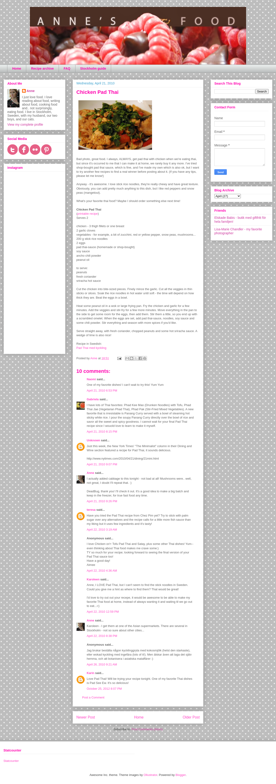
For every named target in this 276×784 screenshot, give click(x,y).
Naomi (91, 379)
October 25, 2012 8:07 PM (104, 688)
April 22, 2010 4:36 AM (102, 570)
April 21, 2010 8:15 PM (102, 431)
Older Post (191, 717)
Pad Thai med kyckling (91, 348)
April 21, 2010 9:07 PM (102, 464)
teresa (91, 509)
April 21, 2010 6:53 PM (102, 390)
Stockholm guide (93, 68)
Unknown (93, 440)
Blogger (180, 775)
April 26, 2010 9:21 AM (102, 664)
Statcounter (11, 761)
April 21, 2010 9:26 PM (102, 501)
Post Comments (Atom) (147, 729)
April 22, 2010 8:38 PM (102, 636)
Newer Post (85, 717)
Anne (90, 473)
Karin (90, 673)
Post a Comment (93, 697)
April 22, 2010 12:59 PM (103, 611)
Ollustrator (150, 775)
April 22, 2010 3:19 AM (102, 529)
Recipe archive (42, 68)
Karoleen (93, 579)
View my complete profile (25, 124)
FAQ (67, 68)
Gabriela (93, 399)
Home (16, 68)
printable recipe (87, 213)
